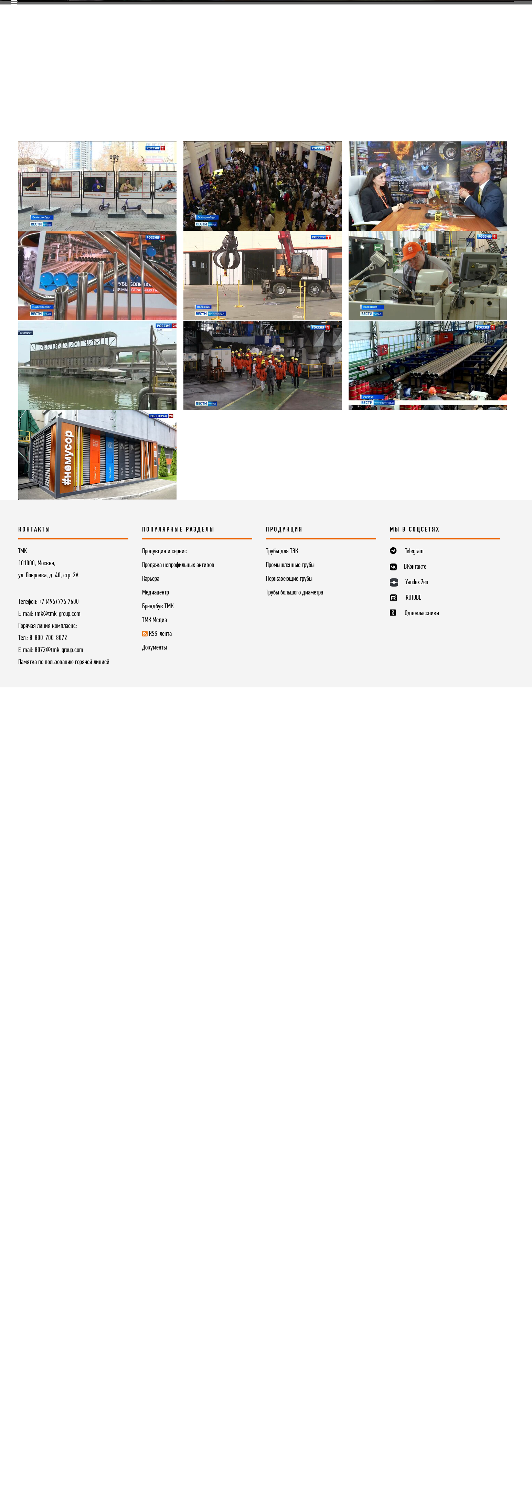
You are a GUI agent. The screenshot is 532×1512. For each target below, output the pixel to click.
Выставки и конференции (149, 270)
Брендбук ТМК (157, 1377)
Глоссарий (143, 288)
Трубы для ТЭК (282, 1326)
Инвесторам (241, 29)
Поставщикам (126, 11)
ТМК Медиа (35, 288)
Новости (82, 270)
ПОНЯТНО (421, 1465)
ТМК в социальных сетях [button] (343, 270)
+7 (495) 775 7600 (59, 1376)
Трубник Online (89, 288)
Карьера (193, 11)
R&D (163, 11)
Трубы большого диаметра (294, 1364)
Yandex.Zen (416, 1356)
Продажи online (75, 11)
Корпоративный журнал (435, 270)
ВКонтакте (415, 1341)
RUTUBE (413, 1372)
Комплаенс (334, 11)
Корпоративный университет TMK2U (262, 11)
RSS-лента (261, 288)
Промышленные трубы (290, 1339)
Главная (28, 1228)
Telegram (414, 1325)
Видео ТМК (273, 270)
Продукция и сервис (169, 29)
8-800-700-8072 (48, 1422)
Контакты (383, 29)
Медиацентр (378, 11)
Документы (154, 1417)
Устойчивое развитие (314, 29)
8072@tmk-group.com (59, 1434)
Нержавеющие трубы (289, 1352)
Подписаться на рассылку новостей (266, 1260)
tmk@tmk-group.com (58, 1388)
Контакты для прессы (325, 288)
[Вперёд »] (136, 1199)
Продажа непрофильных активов (178, 1339)
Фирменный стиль (203, 288)
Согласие (71, 1482)
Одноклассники (422, 1387)
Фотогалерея (223, 270)
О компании (96, 29)
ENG (509, 12)
